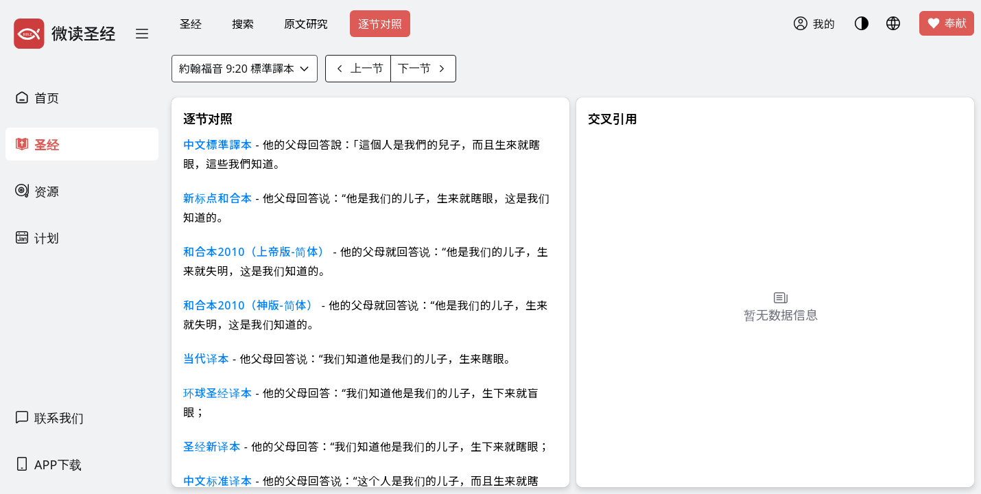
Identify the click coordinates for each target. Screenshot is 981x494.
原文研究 (306, 24)
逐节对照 (380, 24)
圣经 (191, 24)
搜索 (243, 24)
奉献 (947, 23)
